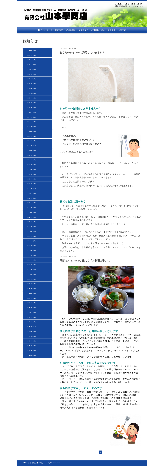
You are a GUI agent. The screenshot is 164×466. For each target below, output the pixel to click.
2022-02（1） (32, 226)
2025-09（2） (32, 74)
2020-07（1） (32, 284)
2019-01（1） (32, 350)
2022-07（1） (32, 212)
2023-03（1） (32, 183)
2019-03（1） (32, 345)
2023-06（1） (32, 179)
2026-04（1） (32, 50)
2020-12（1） (32, 279)
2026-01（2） (32, 55)
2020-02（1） (32, 303)
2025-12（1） (32, 60)
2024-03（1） (32, 150)
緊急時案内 (83, 30)
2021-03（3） (32, 269)
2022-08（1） (32, 207)
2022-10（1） (32, 203)
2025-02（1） (32, 102)
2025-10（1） (32, 69)
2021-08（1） (32, 250)
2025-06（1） (32, 83)
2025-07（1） (32, 79)
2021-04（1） (32, 264)
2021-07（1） (32, 255)
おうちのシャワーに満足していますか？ (82, 52)
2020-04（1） (32, 293)
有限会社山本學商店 (36, 463)
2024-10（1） (32, 122)
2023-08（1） (32, 169)
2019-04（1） (32, 341)
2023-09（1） (32, 164)
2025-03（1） (32, 98)
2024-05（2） (32, 145)
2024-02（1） (32, 155)
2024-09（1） (32, 126)
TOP (40, 30)
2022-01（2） (32, 231)
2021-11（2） (32, 241)
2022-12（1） (32, 193)
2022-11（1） (32, 198)
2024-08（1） (32, 131)
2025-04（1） (32, 93)
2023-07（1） (32, 174)
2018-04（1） (32, 355)
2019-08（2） (32, 326)
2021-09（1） (32, 245)
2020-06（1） (32, 288)
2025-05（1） (32, 88)
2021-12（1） (32, 236)
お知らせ (48, 30)
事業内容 (59, 30)
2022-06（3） (32, 217)
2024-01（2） (32, 160)
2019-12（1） (32, 312)
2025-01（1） (32, 107)
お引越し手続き (98, 30)
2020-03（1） (32, 298)
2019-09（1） (32, 322)
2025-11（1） (32, 64)
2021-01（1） (32, 274)
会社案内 (122, 30)
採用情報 (112, 30)
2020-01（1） (32, 307)
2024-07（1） (32, 136)
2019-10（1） (32, 317)
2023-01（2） (32, 188)
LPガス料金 (70, 30)
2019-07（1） (32, 331)
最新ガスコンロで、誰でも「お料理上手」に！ (86, 260)
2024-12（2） (32, 112)
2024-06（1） (32, 141)
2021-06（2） (32, 260)
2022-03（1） (32, 222)
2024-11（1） (32, 117)
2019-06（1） (32, 336)
